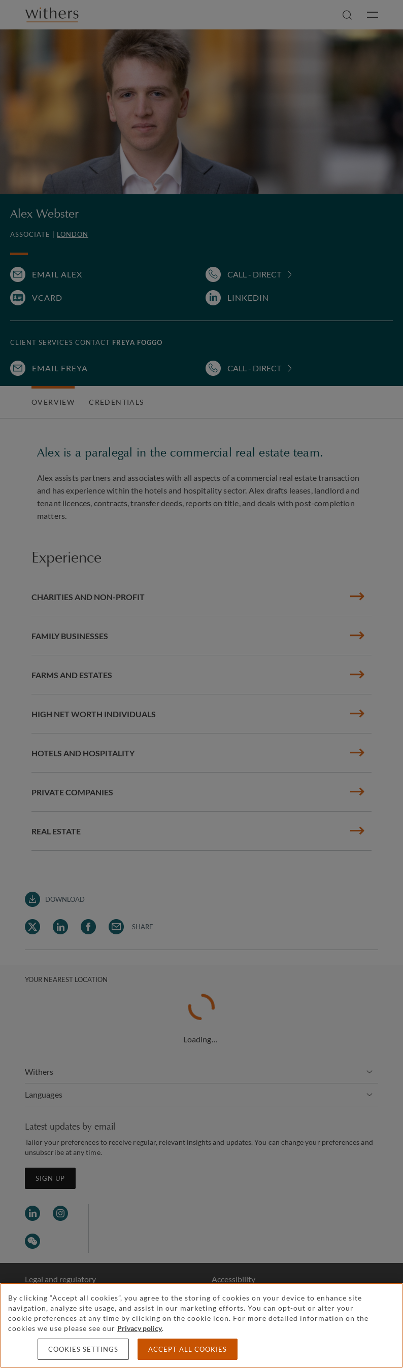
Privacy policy (139, 1328)
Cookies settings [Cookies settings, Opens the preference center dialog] (83, 1349)
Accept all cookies (187, 1349)
